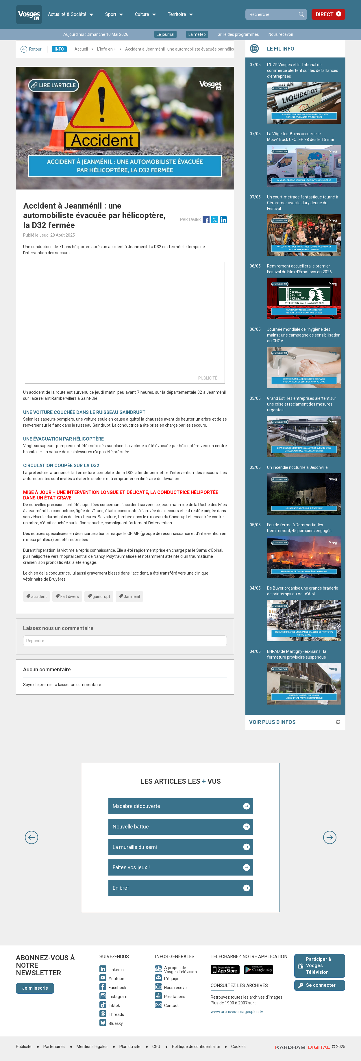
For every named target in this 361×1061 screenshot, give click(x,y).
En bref (121, 888)
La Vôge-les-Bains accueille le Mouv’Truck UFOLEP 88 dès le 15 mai (304, 159)
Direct (325, 14)
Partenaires (54, 1046)
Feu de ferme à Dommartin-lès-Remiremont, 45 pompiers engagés (304, 550)
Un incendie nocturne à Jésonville (304, 490)
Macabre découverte (136, 806)
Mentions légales (92, 1046)
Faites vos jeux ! (131, 867)
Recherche (301, 14)
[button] (31, 837)
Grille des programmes (238, 34)
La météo (197, 34)
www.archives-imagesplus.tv (237, 1011)
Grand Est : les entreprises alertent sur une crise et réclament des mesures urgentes (304, 426)
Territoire (180, 14)
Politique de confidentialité (196, 1046)
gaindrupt (101, 596)
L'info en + (106, 49)
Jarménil (132, 596)
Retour (31, 49)
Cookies (238, 1046)
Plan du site (129, 1046)
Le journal (165, 34)
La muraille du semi (135, 847)
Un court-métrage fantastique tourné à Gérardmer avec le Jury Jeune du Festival (304, 225)
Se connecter (317, 985)
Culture (145, 14)
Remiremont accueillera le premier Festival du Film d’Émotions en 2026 (304, 291)
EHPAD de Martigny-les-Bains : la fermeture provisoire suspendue (304, 677)
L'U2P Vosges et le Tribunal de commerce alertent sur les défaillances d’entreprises (304, 93)
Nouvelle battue (131, 827)
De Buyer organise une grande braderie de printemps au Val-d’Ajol (304, 613)
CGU (156, 1046)
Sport (114, 14)
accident (39, 596)
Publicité (24, 1046)
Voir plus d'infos (272, 722)
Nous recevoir (281, 34)
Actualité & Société (71, 14)
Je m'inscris (35, 988)
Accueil (81, 49)
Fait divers (69, 596)
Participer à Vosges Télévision (314, 965)
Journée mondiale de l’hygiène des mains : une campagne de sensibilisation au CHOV (304, 357)
